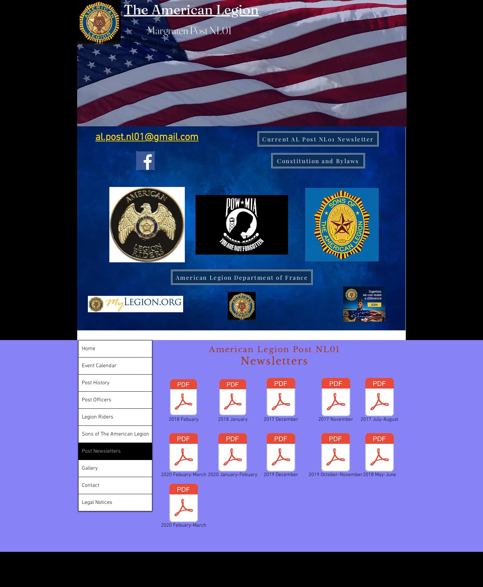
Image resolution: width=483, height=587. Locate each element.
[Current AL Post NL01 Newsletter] (318, 138)
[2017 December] (281, 401)
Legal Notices (97, 502)
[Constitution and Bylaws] (318, 160)
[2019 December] (281, 456)
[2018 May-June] (379, 456)
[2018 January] (233, 401)
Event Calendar (99, 366)
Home (88, 348)
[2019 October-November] (335, 456)
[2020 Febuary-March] (183, 456)
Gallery (90, 468)
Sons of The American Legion (115, 434)
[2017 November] (336, 401)
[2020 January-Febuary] (232, 456)
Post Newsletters (101, 451)
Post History (95, 383)
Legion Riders (97, 417)
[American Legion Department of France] (242, 277)
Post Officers (96, 400)
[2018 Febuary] (183, 401)
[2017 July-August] (379, 401)
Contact (90, 485)
